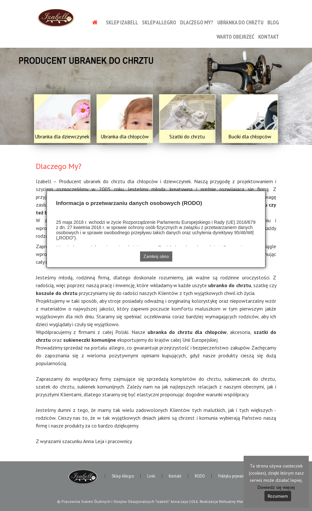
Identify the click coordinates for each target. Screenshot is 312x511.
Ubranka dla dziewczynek (62, 136)
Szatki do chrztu (187, 136)
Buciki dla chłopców (249, 136)
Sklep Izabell (122, 22)
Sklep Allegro (159, 22)
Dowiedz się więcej (276, 487)
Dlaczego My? (196, 22)
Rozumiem (278, 496)
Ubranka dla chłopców (125, 136)
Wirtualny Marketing (236, 501)
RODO (200, 476)
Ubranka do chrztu (240, 22)
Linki (151, 476)
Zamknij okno (156, 256)
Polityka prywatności (234, 476)
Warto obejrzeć (235, 36)
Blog (273, 22)
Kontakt (268, 36)
